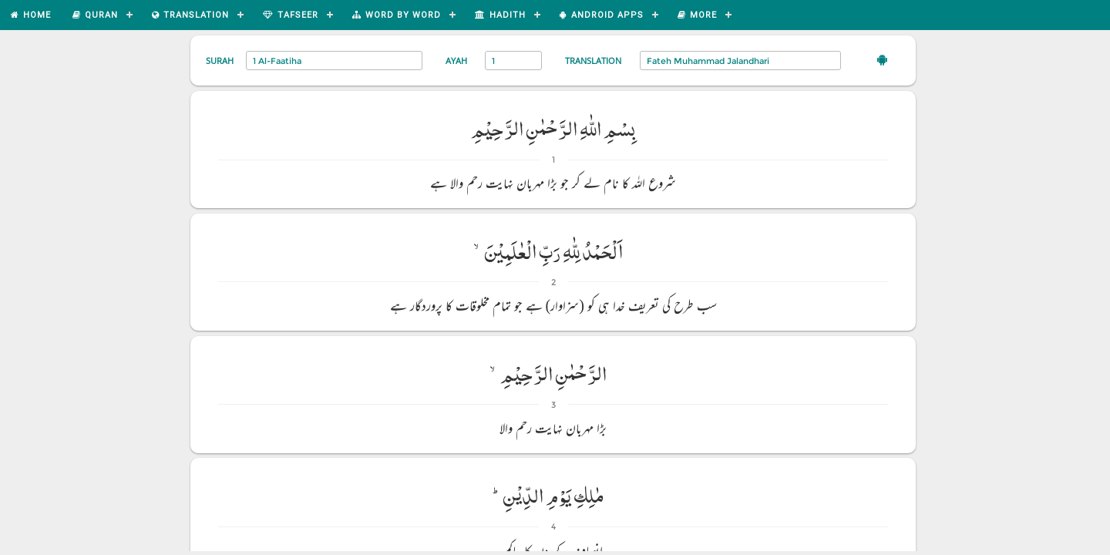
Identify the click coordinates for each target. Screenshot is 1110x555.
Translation (593, 60)
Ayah (456, 60)
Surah (220, 60)
